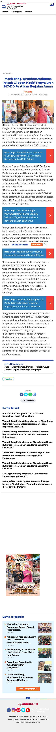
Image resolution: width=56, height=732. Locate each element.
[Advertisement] (28, 42)
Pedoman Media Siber (33, 716)
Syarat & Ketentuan (40, 719)
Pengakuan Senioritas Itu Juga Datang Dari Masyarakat (19, 665)
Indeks (28, 11)
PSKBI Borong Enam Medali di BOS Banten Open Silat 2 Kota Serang (21, 652)
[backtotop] (28, 699)
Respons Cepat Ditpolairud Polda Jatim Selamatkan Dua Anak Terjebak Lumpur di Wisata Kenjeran (23, 303)
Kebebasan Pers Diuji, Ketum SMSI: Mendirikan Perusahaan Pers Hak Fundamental (21, 640)
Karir (45, 716)
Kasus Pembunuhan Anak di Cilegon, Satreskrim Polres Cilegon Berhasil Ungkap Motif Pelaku (23, 155)
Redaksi (48, 709)
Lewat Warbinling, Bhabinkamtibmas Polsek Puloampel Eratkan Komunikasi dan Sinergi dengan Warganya (20, 677)
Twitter (24, 711)
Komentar (28, 400)
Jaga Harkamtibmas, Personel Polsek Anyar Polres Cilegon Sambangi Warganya (27, 368)
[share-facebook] (21, 394)
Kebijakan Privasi (16, 716)
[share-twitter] (26, 394)
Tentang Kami (25, 719)
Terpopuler (16, 11)
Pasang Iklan (13, 719)
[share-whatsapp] (30, 394)
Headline (8, 379)
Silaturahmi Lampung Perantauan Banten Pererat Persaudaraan (20, 627)
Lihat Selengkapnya (28, 689)
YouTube (30, 711)
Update (36, 245)
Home (5, 11)
